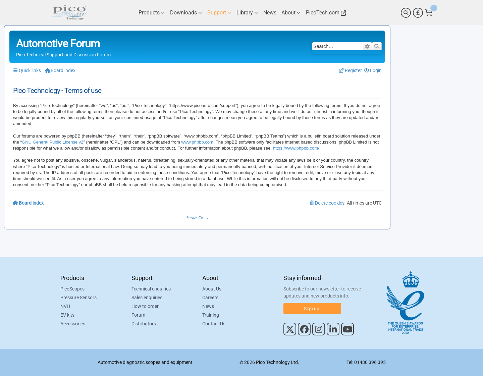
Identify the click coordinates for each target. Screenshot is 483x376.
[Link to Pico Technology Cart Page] (429, 12)
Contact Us (213, 323)
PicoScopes (72, 288)
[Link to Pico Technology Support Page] (219, 12)
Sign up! (312, 308)
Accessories (72, 323)
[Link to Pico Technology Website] (325, 12)
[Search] (406, 13)
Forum (138, 315)
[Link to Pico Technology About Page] (291, 12)
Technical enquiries (151, 288)
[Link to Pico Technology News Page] (269, 12)
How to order (145, 306)
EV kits (67, 315)
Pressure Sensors (78, 297)
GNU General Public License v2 (53, 142)
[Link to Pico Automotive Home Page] (68, 12)
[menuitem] (373, 70)
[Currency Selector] (418, 13)
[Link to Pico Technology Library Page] (247, 12)
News (208, 306)
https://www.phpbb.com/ (296, 148)
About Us (211, 288)
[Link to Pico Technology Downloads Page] (186, 12)
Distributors (143, 323)
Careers (210, 297)
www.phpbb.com (197, 142)
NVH (65, 306)
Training (210, 315)
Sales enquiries (146, 297)
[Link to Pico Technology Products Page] (152, 12)
